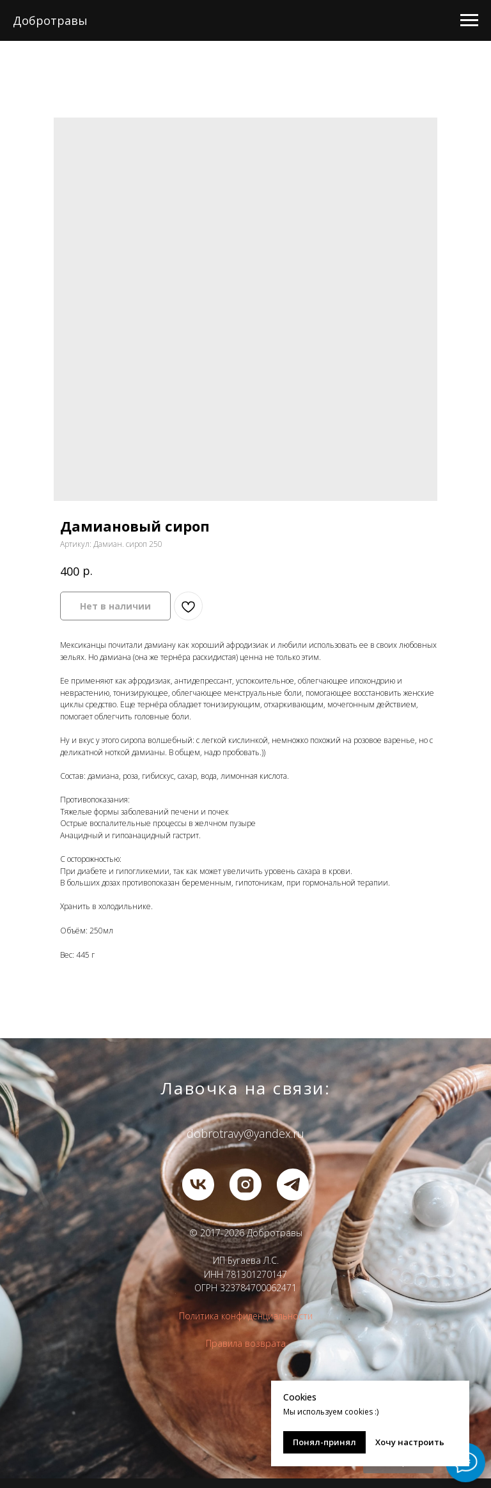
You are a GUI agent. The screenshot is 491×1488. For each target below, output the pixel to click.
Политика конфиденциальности (246, 1316)
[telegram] (293, 1184)
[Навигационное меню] (469, 20)
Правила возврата (246, 1343)
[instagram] (245, 1184)
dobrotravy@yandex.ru (245, 1133)
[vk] (198, 1184)
